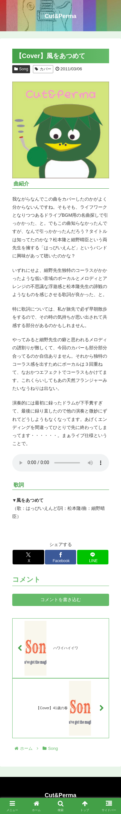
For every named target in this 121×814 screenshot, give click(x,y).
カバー (43, 69)
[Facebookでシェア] (60, 557)
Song (21, 69)
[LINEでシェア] (93, 557)
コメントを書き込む (60, 599)
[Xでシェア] (28, 557)
